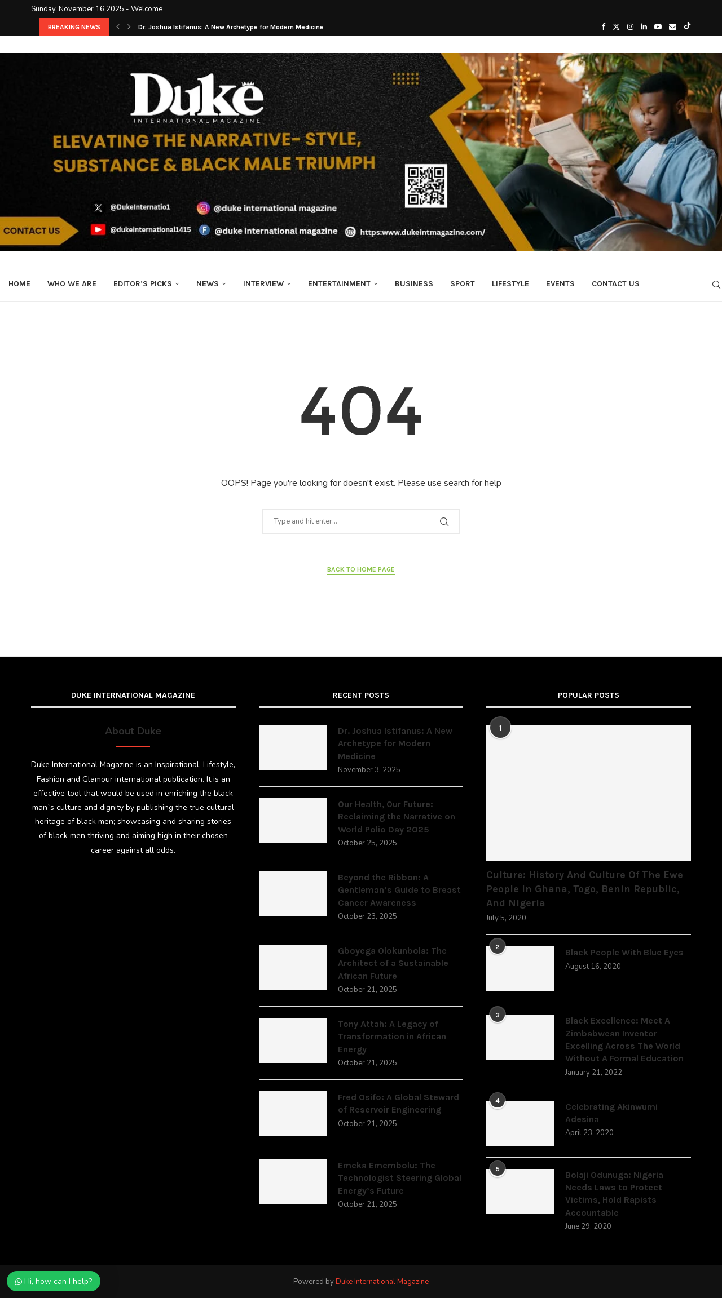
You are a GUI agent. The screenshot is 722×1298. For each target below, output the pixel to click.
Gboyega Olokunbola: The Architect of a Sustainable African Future (393, 963)
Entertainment (339, 284)
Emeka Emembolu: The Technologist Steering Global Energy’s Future (399, 1178)
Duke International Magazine (382, 1282)
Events (560, 284)
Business (414, 284)
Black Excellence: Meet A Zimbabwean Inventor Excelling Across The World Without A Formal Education (624, 1039)
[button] (117, 27)
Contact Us (616, 284)
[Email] (672, 27)
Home (19, 284)
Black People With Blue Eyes (624, 952)
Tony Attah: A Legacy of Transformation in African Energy (392, 1036)
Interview (263, 284)
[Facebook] (603, 27)
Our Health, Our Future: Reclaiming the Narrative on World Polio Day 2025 (396, 817)
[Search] (716, 284)
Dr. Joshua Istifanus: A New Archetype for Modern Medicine (231, 27)
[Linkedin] (644, 27)
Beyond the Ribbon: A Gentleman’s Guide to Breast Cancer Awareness (399, 890)
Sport (462, 284)
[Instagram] (630, 27)
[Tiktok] (687, 27)
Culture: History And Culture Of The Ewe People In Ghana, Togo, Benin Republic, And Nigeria (584, 889)
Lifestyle (510, 284)
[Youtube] (658, 27)
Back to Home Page (361, 569)
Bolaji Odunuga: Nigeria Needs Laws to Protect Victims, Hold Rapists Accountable (614, 1193)
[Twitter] (616, 27)
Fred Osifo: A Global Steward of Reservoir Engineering (398, 1103)
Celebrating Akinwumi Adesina (611, 1112)
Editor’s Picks (142, 284)
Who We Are (71, 284)
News (207, 284)
